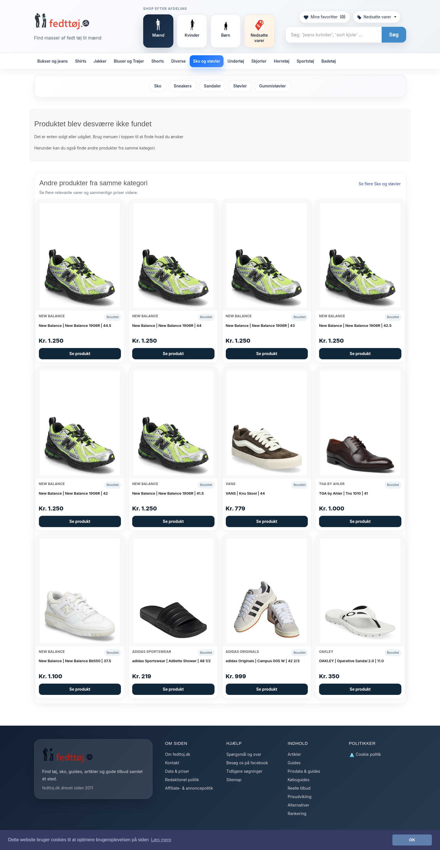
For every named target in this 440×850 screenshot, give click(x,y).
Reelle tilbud (299, 788)
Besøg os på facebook (247, 762)
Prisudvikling (300, 796)
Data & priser (177, 771)
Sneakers (182, 85)
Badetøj (328, 61)
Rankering (297, 813)
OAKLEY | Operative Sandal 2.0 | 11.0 (351, 661)
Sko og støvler (206, 61)
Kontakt (172, 762)
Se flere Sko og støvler (380, 183)
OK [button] (412, 840)
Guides (294, 762)
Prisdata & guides (304, 771)
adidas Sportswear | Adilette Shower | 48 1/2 (171, 661)
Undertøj (235, 61)
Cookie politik (365, 754)
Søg (394, 35)
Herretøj (281, 61)
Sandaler (212, 85)
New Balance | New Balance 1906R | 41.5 (168, 493)
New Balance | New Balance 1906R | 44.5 (75, 325)
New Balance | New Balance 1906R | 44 (167, 325)
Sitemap (234, 779)
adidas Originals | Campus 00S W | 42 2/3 (263, 661)
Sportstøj (305, 61)
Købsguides (299, 779)
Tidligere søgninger (244, 771)
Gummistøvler (272, 85)
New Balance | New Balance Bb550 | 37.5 (75, 661)
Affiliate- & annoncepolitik (189, 788)
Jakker (100, 61)
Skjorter (259, 61)
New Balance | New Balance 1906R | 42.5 (355, 325)
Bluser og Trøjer (129, 61)
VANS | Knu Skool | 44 (245, 493)
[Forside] (62, 21)
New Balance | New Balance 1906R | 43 (260, 325)
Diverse (178, 61)
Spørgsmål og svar (243, 754)
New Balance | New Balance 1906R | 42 (73, 493)
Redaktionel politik (182, 779)
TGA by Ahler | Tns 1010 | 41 (343, 493)
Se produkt (79, 353)
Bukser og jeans (52, 61)
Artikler (294, 754)
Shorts (157, 61)
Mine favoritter (324, 17)
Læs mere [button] (161, 839)
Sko (157, 85)
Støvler (240, 85)
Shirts (81, 61)
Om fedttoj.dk (178, 754)
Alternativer (298, 805)
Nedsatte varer (376, 16)
